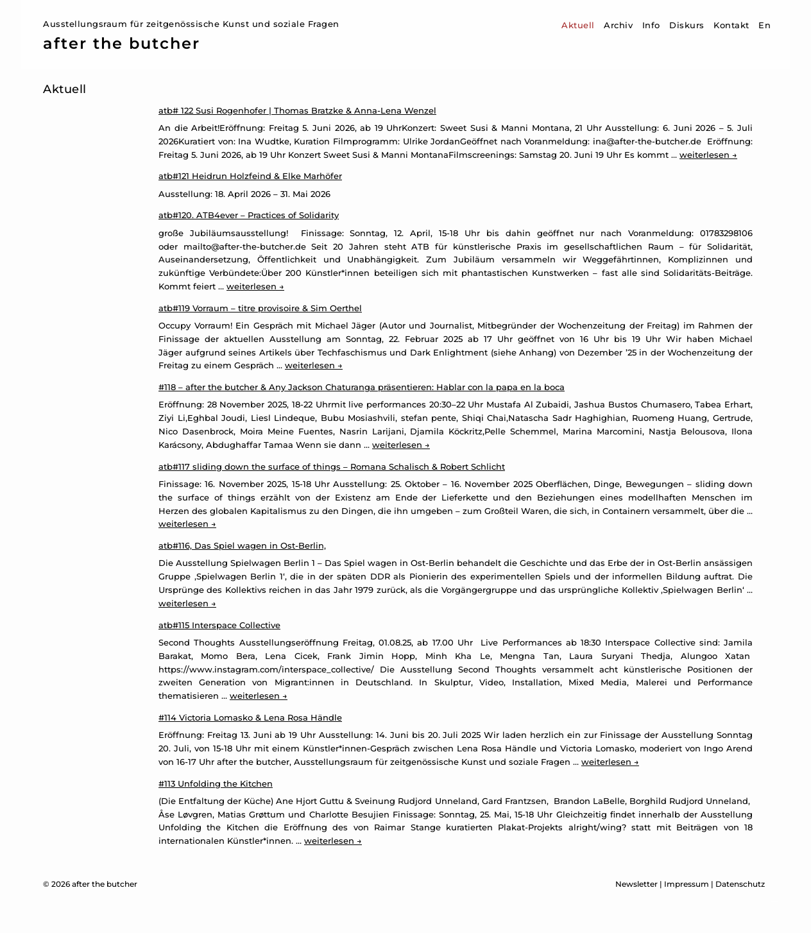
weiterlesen (708, 155)
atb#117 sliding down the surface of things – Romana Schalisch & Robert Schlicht (331, 466)
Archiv (618, 25)
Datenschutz (740, 884)
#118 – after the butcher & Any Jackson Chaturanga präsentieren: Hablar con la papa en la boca (361, 387)
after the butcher (121, 44)
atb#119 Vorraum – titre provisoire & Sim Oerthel (260, 308)
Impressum (686, 884)
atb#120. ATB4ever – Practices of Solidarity (248, 215)
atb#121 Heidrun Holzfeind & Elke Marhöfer (250, 176)
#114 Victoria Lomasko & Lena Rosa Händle (250, 717)
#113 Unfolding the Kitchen (215, 783)
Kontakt (731, 25)
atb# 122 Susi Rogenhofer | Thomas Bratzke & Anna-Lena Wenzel (297, 110)
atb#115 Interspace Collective (219, 625)
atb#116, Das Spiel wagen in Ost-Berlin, (242, 545)
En (764, 25)
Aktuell (578, 25)
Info (651, 25)
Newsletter (636, 884)
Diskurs (686, 25)
